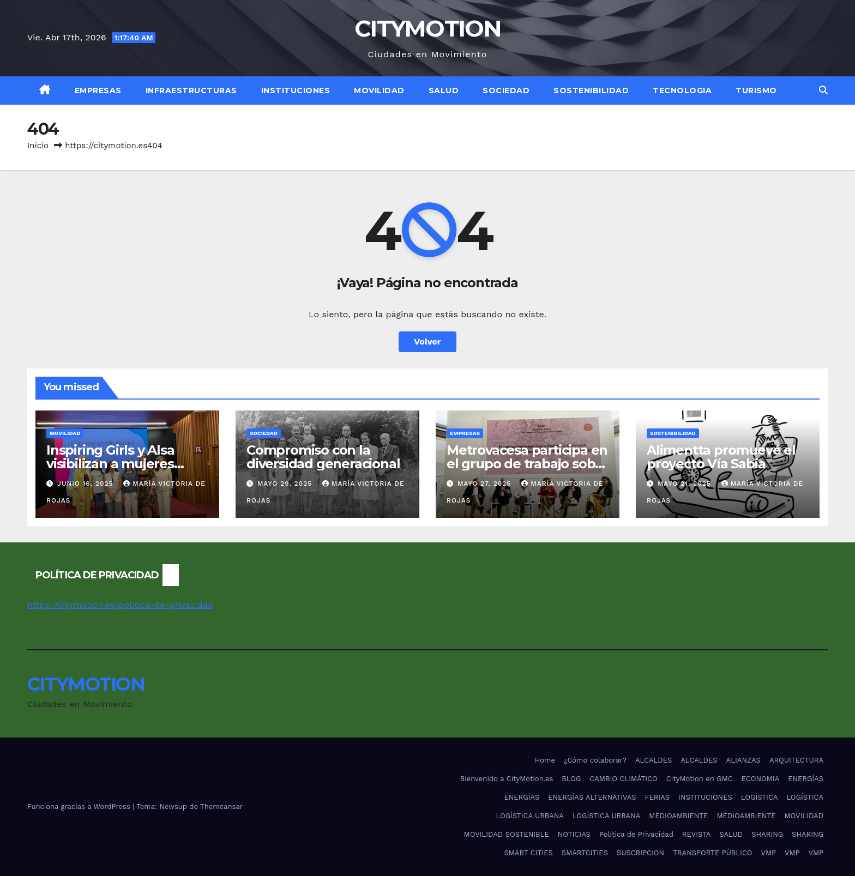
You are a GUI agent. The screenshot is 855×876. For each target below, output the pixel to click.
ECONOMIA (761, 779)
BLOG (571, 779)
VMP (768, 853)
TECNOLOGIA (682, 90)
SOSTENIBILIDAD (591, 90)
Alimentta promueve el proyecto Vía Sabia (721, 457)
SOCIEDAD (506, 90)
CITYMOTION (427, 28)
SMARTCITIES (585, 853)
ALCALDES (653, 760)
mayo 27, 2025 (485, 483)
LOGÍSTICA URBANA (529, 816)
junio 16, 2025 (86, 483)
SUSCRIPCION (640, 853)
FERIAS (657, 797)
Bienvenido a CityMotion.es (506, 779)
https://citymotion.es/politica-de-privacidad (120, 605)
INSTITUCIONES (295, 90)
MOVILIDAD (379, 90)
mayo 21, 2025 (686, 483)
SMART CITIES (528, 853)
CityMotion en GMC (699, 779)
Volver (427, 341)
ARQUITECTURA (796, 760)
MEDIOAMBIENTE (678, 816)
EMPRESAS (98, 90)
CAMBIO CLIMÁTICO (623, 779)
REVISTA (696, 834)
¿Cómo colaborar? (595, 760)
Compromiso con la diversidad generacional (323, 457)
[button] (823, 90)
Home (545, 760)
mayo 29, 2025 (286, 483)
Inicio (38, 145)
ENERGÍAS (805, 779)
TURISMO (756, 90)
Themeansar (221, 806)
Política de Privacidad (636, 834)
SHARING (767, 834)
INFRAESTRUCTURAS (191, 90)
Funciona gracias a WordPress (80, 806)
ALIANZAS (743, 760)
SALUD (444, 90)
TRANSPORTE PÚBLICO (712, 853)
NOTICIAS (574, 834)
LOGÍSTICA (759, 797)
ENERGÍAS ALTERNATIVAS (592, 797)
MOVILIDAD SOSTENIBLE (506, 834)
